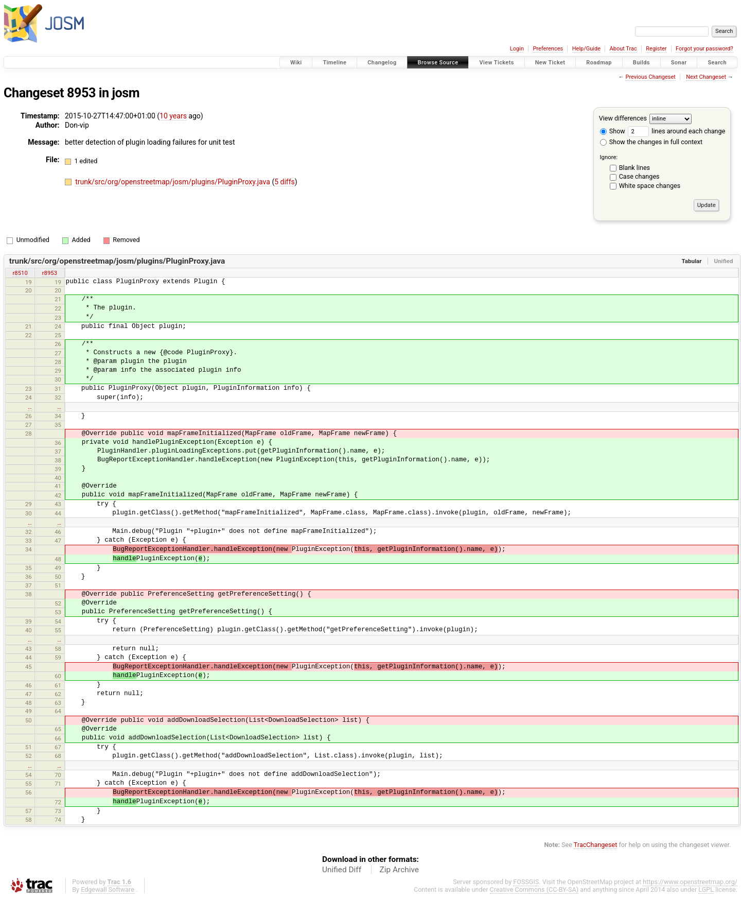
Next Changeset (706, 77)
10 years (173, 116)
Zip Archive (399, 869)
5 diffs (284, 182)
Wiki (296, 62)
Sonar (679, 62)
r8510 (19, 272)
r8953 (49, 272)
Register (656, 48)
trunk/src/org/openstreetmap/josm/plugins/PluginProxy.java (173, 182)
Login (517, 48)
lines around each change (676, 131)
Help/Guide (586, 48)
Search (717, 62)
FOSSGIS (526, 882)
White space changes (650, 185)
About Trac (623, 48)
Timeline (334, 62)
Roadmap (599, 62)
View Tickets (496, 62)
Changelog (381, 62)
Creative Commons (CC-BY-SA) (534, 889)
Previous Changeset (650, 77)
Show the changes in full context (651, 142)
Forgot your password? (704, 48)
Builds (641, 62)
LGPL (706, 889)
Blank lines (634, 167)
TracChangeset (595, 845)
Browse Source (438, 62)
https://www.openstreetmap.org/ (690, 882)
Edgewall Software (107, 889)
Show (612, 131)
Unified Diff (341, 869)
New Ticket (550, 62)
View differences (623, 118)
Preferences (548, 48)
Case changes (639, 176)
